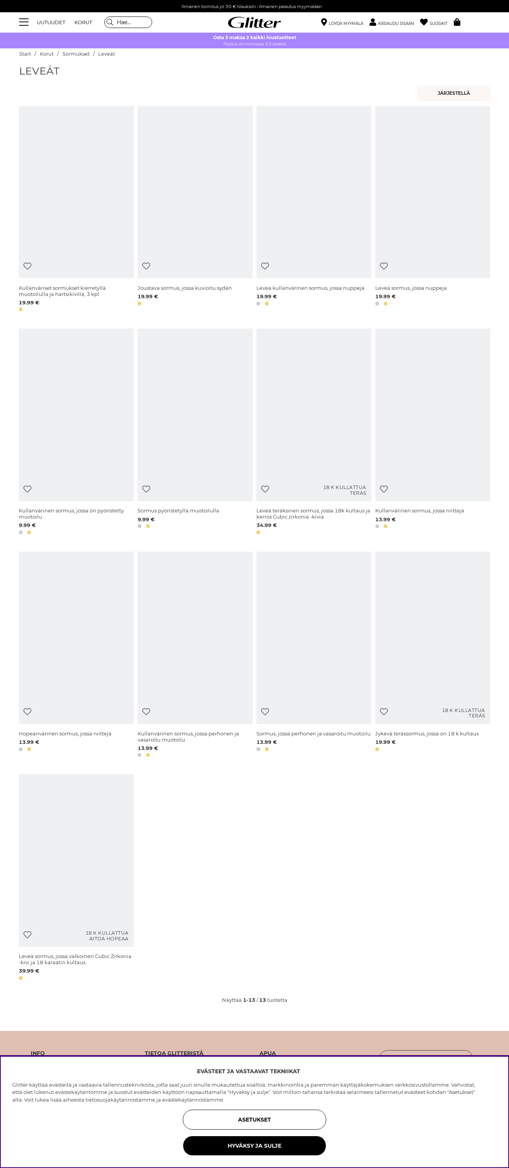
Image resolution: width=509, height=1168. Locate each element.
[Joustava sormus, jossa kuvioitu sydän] (195, 210)
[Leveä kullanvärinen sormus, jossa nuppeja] (313, 210)
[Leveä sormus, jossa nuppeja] (432, 210)
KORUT (83, 22)
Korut (47, 54)
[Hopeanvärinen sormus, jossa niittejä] (76, 656)
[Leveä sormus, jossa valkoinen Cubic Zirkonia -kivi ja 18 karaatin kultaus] (76, 878)
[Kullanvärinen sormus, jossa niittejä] (432, 433)
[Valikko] (25, 22)
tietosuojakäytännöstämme (120, 1100)
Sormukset (76, 54)
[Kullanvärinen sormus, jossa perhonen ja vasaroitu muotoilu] (195, 656)
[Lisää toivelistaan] (27, 266)
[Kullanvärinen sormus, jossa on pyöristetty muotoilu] (76, 433)
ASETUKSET (254, 1119)
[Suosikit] (437, 22)
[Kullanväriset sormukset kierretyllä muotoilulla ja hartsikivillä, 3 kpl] (76, 210)
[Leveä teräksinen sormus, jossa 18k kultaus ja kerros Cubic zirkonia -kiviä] (313, 433)
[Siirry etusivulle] (254, 22)
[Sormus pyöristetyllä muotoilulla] (195, 433)
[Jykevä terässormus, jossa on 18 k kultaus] (432, 656)
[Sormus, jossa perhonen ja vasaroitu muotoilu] (313, 656)
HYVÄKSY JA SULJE (254, 1145)
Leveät (106, 54)
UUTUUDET (51, 22)
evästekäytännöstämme (192, 1100)
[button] (394, 22)
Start (25, 54)
